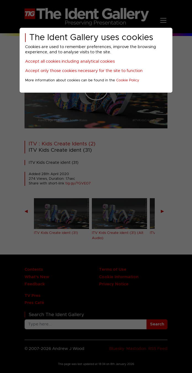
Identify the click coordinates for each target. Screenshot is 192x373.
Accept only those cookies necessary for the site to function (84, 71)
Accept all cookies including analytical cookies (70, 61)
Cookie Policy (127, 80)
